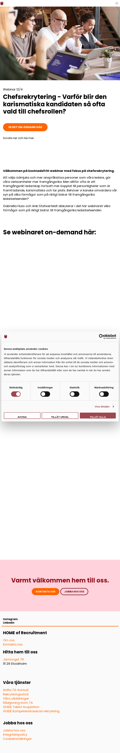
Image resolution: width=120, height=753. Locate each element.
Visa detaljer (102, 406)
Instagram (10, 619)
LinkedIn (8, 622)
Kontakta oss (45, 591)
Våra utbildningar (16, 698)
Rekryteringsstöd (15, 694)
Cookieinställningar (17, 739)
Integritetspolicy (15, 734)
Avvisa (22, 417)
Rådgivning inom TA (18, 703)
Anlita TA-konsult (16, 690)
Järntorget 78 (13, 659)
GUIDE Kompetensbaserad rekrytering (31, 711)
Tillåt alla (98, 417)
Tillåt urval (60, 417)
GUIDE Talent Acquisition (21, 707)
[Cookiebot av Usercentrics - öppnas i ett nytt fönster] (101, 336)
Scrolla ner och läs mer (18, 138)
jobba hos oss (74, 591)
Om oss (9, 640)
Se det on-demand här (25, 127)
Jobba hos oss (14, 730)
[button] (116, 3)
